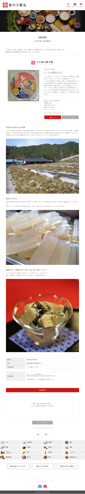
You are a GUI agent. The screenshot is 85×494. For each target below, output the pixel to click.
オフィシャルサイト (52, 109)
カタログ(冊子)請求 (42, 466)
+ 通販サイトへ (52, 117)
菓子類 (28, 457)
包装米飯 (29, 442)
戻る (46, 435)
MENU (80, 6)
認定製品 (67, 5)
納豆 (71, 442)
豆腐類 (50, 442)
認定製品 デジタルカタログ (18, 466)
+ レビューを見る (70, 117)
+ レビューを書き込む (42, 422)
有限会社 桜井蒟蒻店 (49, 69)
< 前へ (38, 435)
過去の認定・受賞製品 (67, 466)
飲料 (28, 452)
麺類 (7, 447)
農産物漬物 (8, 457)
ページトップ (42, 481)
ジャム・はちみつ (8, 452)
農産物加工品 (73, 457)
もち (7, 442)
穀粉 (71, 447)
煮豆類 (28, 447)
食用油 (50, 452)
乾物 (49, 457)
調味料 (50, 447)
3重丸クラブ (75, 5)
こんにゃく (72, 452)
